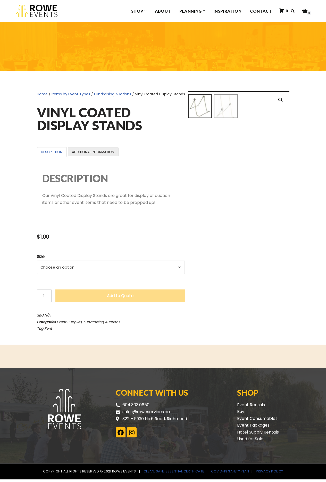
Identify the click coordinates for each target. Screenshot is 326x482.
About (163, 11)
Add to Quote (120, 297)
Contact (261, 11)
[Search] (293, 11)
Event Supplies (69, 323)
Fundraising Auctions (112, 94)
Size (41, 257)
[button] (145, 11)
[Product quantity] (44, 297)
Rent (48, 330)
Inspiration (227, 11)
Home (42, 94)
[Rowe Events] (36, 11)
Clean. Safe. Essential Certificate (174, 473)
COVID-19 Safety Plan (230, 473)
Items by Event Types (71, 94)
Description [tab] (51, 151)
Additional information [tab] (93, 151)
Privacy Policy (269, 473)
